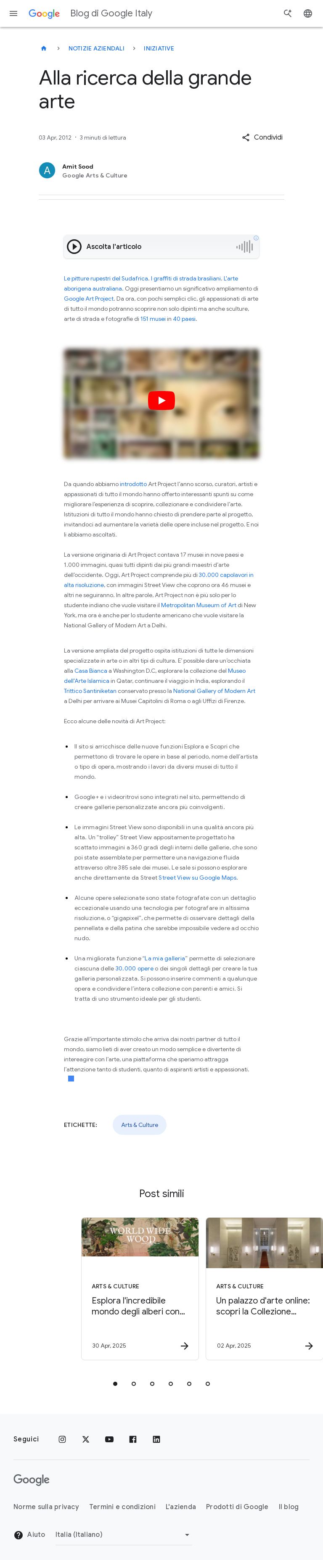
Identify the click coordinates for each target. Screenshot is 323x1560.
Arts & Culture (139, 1125)
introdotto (133, 484)
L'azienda (181, 1507)
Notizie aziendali (96, 48)
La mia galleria (165, 958)
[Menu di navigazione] (13, 13)
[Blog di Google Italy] (44, 48)
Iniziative (159, 48)
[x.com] (86, 1439)
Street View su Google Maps (197, 877)
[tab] (115, 1384)
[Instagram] (62, 1439)
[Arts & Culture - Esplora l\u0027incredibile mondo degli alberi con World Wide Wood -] (98, 1289)
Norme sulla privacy (46, 1507)
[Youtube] (109, 1439)
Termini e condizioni (122, 1507)
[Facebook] (133, 1439)
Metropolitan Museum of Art (198, 605)
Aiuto (29, 1535)
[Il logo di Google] (31, 1480)
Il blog (289, 1507)
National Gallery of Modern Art (214, 691)
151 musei (153, 319)
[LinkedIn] (156, 1439)
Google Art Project (89, 298)
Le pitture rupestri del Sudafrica (106, 278)
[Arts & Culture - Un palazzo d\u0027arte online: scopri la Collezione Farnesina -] (222, 1289)
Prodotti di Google (237, 1507)
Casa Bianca (90, 670)
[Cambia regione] (124, 1535)
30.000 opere (135, 968)
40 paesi (184, 319)
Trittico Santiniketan (90, 691)
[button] (262, 137)
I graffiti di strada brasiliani (186, 278)
